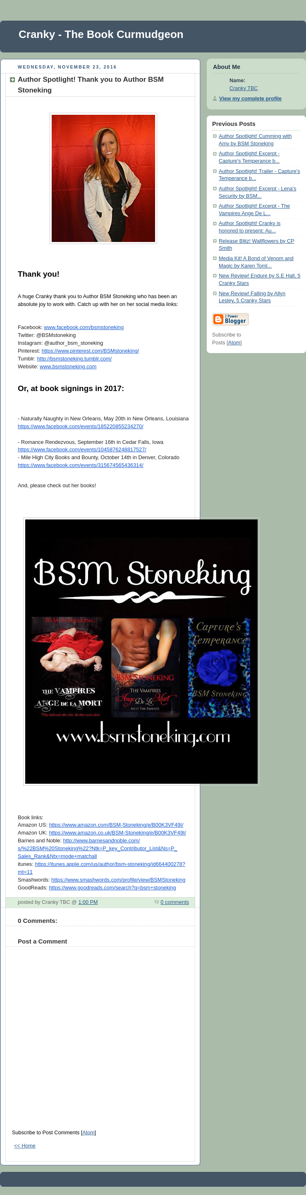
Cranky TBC (244, 88)
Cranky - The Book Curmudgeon (101, 34)
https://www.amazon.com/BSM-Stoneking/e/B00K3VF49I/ (116, 825)
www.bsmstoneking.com (68, 366)
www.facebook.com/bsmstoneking (84, 327)
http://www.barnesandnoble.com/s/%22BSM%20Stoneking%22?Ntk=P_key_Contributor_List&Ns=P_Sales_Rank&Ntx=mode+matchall (97, 848)
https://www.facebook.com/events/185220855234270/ (80, 426)
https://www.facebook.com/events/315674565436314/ (80, 465)
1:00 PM (88, 902)
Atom (88, 1133)
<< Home (25, 1146)
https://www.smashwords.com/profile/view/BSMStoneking (118, 880)
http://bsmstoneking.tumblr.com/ (74, 359)
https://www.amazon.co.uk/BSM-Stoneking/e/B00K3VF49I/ (117, 833)
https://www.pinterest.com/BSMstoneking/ (90, 351)
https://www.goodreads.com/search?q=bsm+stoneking (112, 887)
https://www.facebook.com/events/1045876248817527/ (82, 449)
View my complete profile (250, 99)
